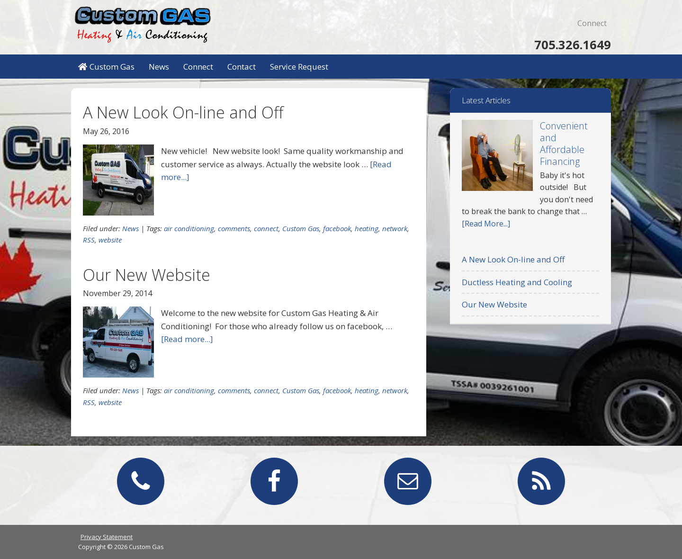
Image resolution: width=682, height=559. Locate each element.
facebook (337, 228)
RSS (89, 239)
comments (234, 228)
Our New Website (146, 275)
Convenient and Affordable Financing (564, 143)
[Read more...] (187, 339)
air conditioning (189, 228)
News (130, 228)
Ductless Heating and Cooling (517, 282)
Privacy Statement (107, 536)
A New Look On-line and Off (183, 112)
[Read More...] (486, 223)
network (394, 228)
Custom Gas (142, 23)
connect (266, 228)
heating (366, 228)
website (110, 239)
